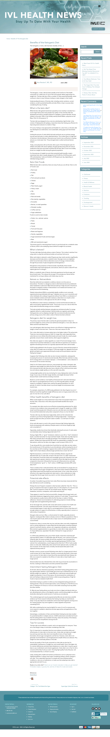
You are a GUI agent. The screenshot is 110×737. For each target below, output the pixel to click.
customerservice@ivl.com (11, 719)
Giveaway (30, 722)
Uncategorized (88, 202)
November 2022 (88, 146)
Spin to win (30, 725)
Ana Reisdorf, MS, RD (44, 82)
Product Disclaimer (32, 715)
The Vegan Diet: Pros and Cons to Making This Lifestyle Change (91, 87)
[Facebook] (35, 89)
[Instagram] (32, 89)
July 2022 (86, 158)
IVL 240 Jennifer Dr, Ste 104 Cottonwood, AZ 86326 (12, 713)
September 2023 (88, 142)
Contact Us (30, 717)
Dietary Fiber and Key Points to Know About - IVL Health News (91, 109)
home (8, 38)
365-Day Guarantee (53, 712)
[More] (44, 89)
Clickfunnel (87, 174)
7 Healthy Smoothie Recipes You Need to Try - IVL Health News (92, 128)
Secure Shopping (53, 717)
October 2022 (88, 150)
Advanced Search (31, 720)
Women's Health (88, 206)
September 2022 (88, 154)
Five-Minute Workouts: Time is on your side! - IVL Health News (92, 123)
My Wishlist (74, 717)
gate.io (85, 105)
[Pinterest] (41, 89)
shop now (98, 28)
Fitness (86, 178)
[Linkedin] (38, 89)
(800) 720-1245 (9, 716)
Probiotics (86, 194)
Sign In (73, 712)
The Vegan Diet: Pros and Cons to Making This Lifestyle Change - (92, 116)
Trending (86, 198)
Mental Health (88, 186)
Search (83, 47)
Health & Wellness (89, 182)
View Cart (73, 715)
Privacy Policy (31, 712)
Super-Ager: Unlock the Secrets (69, 686)
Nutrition (86, 190)
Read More (33, 674)
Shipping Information (54, 715)
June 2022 (87, 162)
